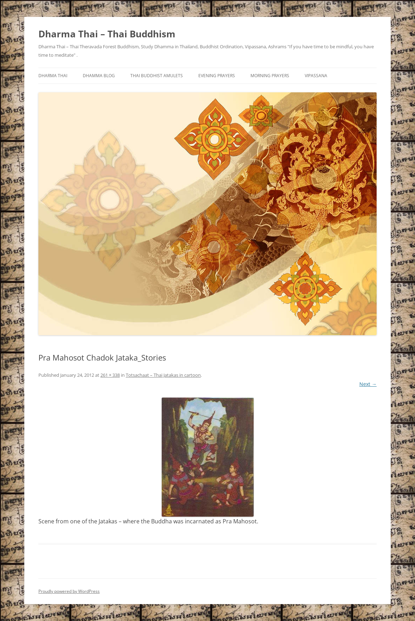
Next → (368, 384)
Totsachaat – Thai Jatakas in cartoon (163, 375)
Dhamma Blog (99, 76)
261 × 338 (110, 375)
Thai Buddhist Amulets (156, 76)
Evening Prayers (216, 76)
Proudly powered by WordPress (69, 591)
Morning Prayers (269, 76)
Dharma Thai (52, 76)
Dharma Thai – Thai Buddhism (106, 33)
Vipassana (316, 76)
